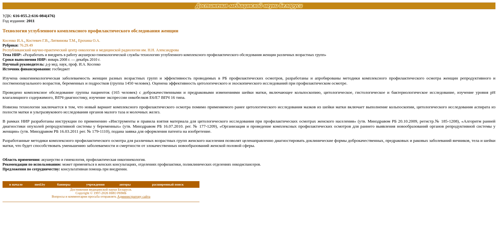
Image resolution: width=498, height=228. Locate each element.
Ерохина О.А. (89, 40)
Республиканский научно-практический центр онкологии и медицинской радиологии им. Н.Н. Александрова (91, 50)
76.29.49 (26, 45)
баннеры (64, 184)
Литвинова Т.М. (63, 40)
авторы (125, 184)
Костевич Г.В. (37, 40)
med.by (40, 184)
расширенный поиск (168, 184)
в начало (16, 184)
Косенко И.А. (13, 40)
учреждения (95, 184)
